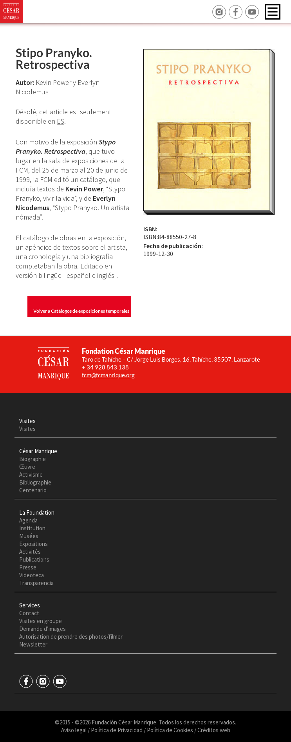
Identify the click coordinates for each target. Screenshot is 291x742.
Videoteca (31, 575)
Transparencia (36, 583)
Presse (27, 567)
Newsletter (33, 644)
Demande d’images (42, 628)
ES (60, 121)
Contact (29, 613)
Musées (28, 536)
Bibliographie (35, 482)
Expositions (33, 543)
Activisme (31, 474)
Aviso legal (74, 730)
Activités (30, 551)
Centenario (33, 490)
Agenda (28, 520)
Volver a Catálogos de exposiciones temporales (81, 311)
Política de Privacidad (117, 730)
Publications (34, 559)
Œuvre (27, 466)
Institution (32, 528)
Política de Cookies (170, 730)
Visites (27, 428)
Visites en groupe (40, 621)
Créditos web (213, 730)
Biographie (32, 459)
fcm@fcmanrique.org (108, 374)
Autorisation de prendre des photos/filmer (71, 636)
